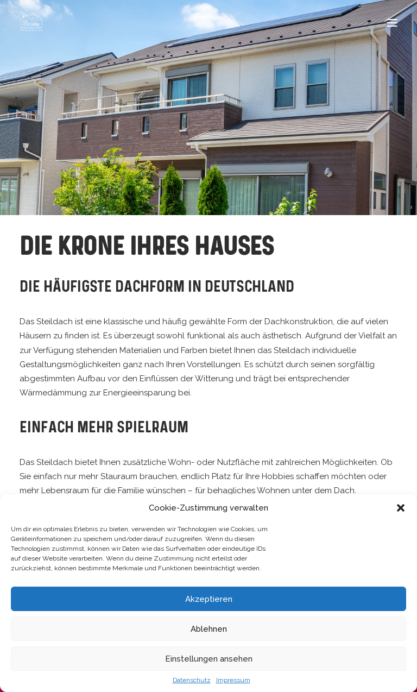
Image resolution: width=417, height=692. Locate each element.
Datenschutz (192, 680)
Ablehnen (209, 629)
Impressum (233, 680)
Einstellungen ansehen (208, 659)
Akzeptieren (208, 599)
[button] (400, 507)
